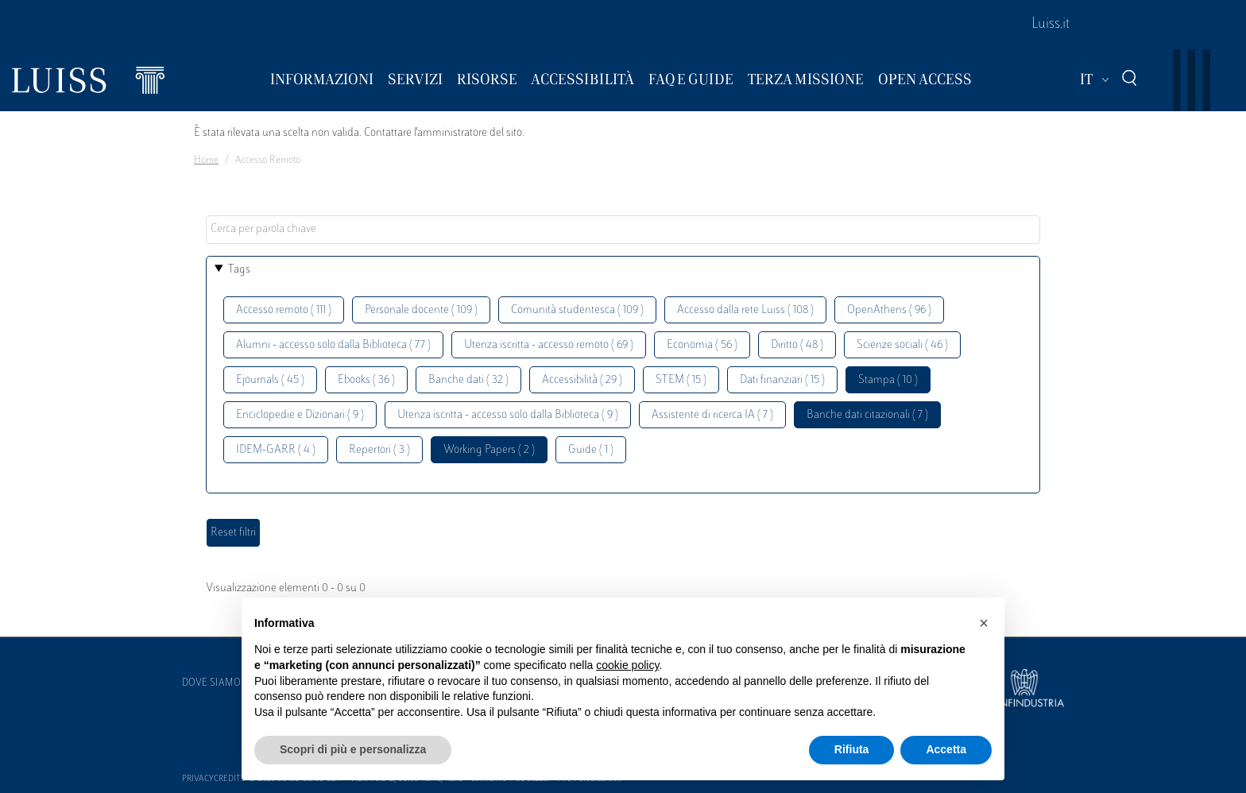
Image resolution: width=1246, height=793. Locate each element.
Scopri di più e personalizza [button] (353, 749)
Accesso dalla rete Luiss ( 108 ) (745, 310)
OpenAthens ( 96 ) (889, 310)
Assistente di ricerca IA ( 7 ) (712, 415)
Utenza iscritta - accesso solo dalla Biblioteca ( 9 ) (507, 415)
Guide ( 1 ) (590, 450)
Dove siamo (211, 683)
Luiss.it (1050, 24)
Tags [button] (239, 270)
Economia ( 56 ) (702, 345)
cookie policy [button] (627, 665)
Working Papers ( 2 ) (489, 450)
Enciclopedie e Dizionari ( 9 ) (300, 415)
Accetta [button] (946, 749)
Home (206, 160)
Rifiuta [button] (851, 749)
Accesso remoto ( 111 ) (283, 310)
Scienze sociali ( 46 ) (902, 345)
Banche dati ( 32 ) (468, 380)
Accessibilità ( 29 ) (582, 380)
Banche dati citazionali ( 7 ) (867, 415)
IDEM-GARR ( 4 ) (275, 450)
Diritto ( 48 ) (797, 345)
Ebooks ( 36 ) (366, 380)
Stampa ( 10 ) (888, 380)
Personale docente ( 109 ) (421, 310)
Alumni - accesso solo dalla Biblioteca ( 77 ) (333, 345)
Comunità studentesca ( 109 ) (577, 310)
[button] (983, 623)
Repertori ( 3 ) (379, 450)
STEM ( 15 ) (681, 380)
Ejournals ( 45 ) (270, 380)
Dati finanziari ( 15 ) (782, 380)
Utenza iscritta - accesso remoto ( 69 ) (548, 345)
